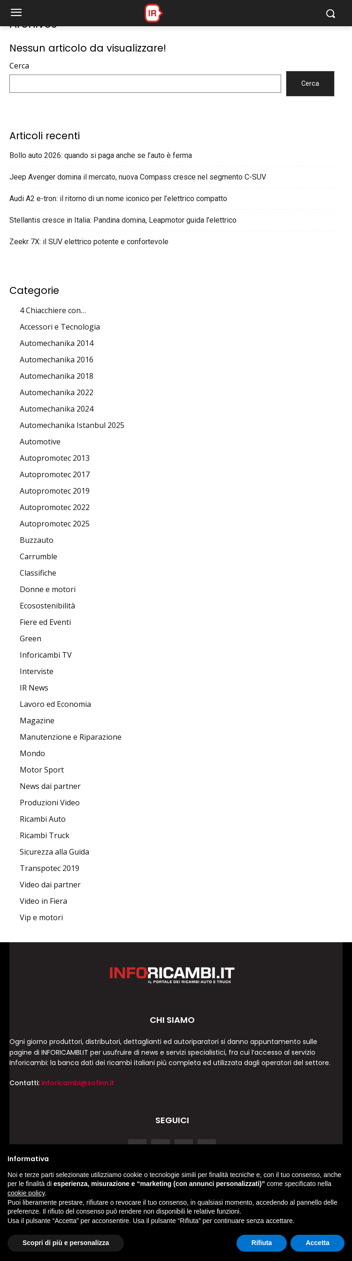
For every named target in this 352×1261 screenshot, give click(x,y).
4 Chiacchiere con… (53, 310)
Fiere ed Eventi (45, 622)
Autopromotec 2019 (55, 491)
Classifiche (38, 573)
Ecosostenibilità (47, 605)
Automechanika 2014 (56, 343)
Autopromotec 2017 (55, 474)
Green (30, 638)
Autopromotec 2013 (55, 458)
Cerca (19, 65)
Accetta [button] (317, 1242)
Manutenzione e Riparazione (71, 737)
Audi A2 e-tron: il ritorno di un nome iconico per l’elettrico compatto (118, 198)
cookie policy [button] (26, 1193)
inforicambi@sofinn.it (77, 1083)
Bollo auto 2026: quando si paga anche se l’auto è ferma (100, 155)
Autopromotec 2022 (55, 507)
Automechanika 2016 (56, 359)
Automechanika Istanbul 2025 (72, 425)
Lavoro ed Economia (55, 704)
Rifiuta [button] (262, 1242)
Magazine (37, 720)
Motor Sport (42, 770)
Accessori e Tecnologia (60, 327)
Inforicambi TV (46, 655)
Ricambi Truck (44, 835)
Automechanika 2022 (56, 392)
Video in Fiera (43, 901)
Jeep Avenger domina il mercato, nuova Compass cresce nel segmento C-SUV (137, 177)
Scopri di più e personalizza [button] (66, 1242)
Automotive (40, 441)
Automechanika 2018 (56, 376)
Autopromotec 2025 (55, 523)
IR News (34, 688)
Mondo (32, 753)
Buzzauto (37, 540)
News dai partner (50, 786)
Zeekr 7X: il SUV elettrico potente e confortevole (88, 241)
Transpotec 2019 (49, 868)
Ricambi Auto (43, 819)
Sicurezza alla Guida (54, 852)
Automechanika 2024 (56, 409)
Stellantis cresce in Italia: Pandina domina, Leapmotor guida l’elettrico (123, 220)
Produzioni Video (50, 802)
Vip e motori (41, 917)
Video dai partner (50, 884)
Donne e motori (48, 589)
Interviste (37, 671)
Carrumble (38, 556)
